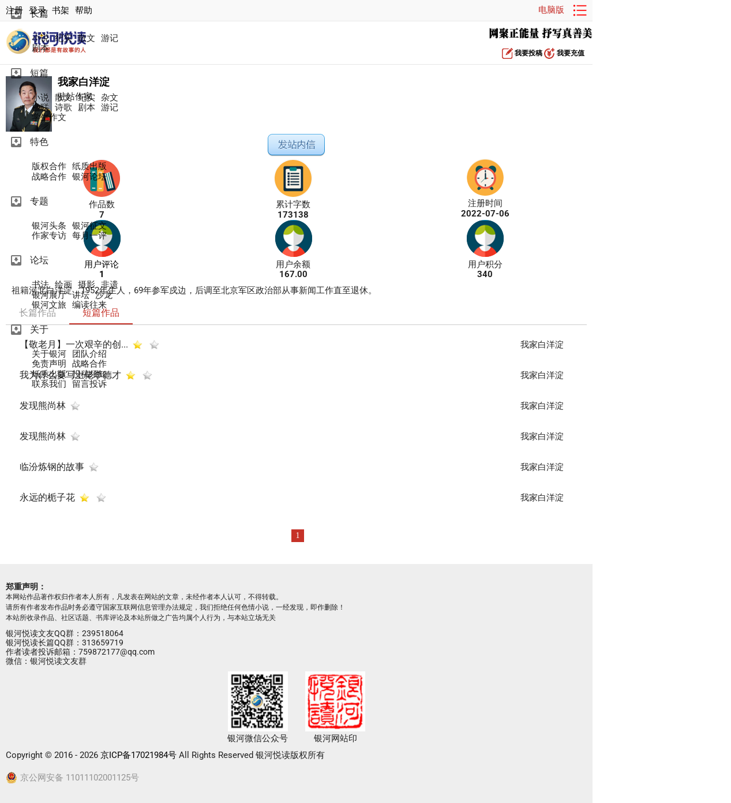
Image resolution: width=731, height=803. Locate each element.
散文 (86, 38)
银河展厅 (49, 295)
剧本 (40, 48)
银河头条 (49, 226)
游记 (109, 38)
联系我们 (49, 384)
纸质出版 (89, 166)
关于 (39, 329)
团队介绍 (89, 354)
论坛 (39, 260)
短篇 (39, 73)
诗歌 (63, 108)
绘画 (63, 285)
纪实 (63, 38)
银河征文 (89, 226)
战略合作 (49, 177)
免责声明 (49, 364)
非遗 (109, 285)
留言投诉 (89, 384)
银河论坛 (89, 177)
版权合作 (49, 166)
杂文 (109, 98)
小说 (40, 38)
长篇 (39, 13)
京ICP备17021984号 (138, 755)
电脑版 (551, 10)
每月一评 (89, 236)
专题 (39, 201)
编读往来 (89, 305)
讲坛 (80, 295)
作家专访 (49, 236)
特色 (39, 141)
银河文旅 (49, 305)
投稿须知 (89, 374)
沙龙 (104, 295)
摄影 (86, 285)
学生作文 (49, 117)
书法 (40, 285)
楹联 (40, 108)
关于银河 (49, 354)
